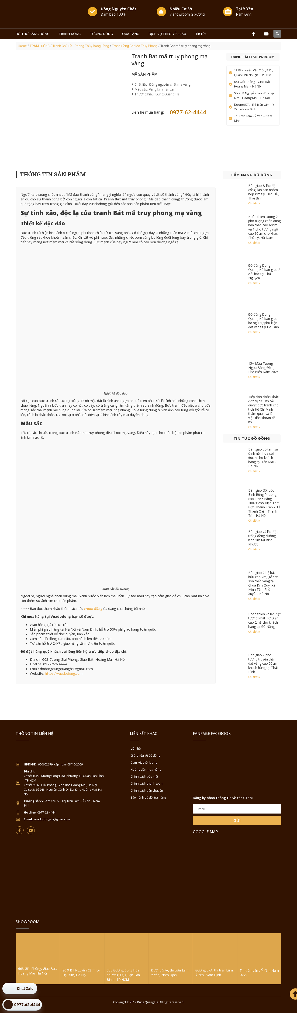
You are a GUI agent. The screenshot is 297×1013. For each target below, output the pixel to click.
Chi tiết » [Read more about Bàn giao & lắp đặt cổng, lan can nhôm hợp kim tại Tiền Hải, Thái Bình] (254, 203)
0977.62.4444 (27, 1004)
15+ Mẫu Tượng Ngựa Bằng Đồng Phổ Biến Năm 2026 (263, 367)
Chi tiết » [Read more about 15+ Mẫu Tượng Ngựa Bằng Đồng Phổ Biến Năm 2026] (254, 377)
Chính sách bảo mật (144, 776)
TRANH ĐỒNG (70, 33)
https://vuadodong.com (64, 673)
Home (22, 46)
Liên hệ (136, 748)
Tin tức (200, 33)
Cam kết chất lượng (144, 762)
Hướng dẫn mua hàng (146, 769)
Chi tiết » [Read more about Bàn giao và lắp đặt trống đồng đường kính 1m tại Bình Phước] (254, 549)
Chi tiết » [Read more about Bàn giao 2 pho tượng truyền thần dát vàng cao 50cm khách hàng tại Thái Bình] (254, 677)
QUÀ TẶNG (130, 33)
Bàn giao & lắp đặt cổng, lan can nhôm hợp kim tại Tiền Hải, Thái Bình (263, 191)
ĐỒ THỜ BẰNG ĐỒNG (32, 33)
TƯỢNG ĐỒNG (101, 33)
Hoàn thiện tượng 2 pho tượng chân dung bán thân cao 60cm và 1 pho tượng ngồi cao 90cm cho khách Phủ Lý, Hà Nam (264, 227)
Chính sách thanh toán (146, 783)
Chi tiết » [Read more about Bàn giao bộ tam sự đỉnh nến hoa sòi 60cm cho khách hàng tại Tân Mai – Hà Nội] (254, 471)
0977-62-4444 (188, 112)
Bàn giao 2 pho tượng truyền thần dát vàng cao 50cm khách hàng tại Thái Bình (263, 663)
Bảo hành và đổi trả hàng (148, 797)
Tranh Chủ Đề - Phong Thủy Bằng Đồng (80, 46)
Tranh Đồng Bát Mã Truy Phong (135, 46)
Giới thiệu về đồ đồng (145, 755)
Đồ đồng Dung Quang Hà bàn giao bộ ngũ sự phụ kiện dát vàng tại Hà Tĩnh (263, 320)
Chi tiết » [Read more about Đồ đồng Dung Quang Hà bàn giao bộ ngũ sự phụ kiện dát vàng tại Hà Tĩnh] (254, 332)
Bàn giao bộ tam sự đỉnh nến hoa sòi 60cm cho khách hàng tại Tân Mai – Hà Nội (263, 457)
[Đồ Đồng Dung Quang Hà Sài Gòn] (237, 873)
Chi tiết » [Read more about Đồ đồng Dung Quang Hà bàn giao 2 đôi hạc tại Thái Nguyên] (254, 283)
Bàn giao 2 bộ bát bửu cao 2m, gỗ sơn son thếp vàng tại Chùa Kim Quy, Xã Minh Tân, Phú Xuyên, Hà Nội (263, 583)
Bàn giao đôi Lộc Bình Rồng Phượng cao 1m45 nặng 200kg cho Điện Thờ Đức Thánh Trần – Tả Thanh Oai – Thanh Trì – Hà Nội (264, 503)
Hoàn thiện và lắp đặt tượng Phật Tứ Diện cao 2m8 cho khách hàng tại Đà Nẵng (264, 620)
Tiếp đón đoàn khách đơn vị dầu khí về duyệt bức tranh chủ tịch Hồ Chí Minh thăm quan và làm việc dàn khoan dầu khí (264, 409)
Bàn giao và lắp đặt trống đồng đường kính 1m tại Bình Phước (263, 537)
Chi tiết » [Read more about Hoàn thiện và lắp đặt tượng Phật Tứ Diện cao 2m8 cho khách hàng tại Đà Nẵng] (254, 632)
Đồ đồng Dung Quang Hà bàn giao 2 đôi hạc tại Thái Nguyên (264, 271)
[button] (277, 34)
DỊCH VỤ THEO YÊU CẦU (167, 33)
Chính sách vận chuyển (147, 790)
